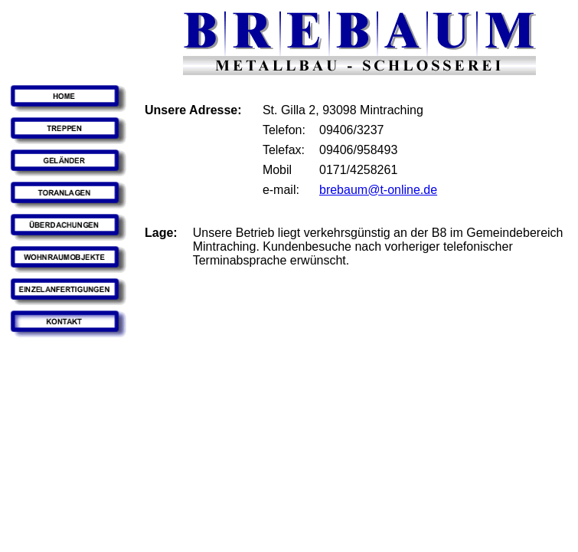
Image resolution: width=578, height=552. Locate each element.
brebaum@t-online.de (378, 189)
